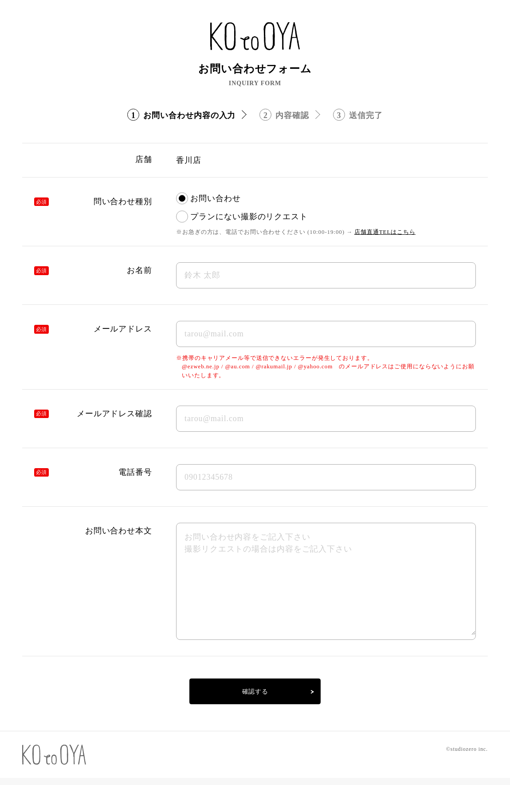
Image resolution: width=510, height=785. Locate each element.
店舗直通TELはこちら (385, 232)
